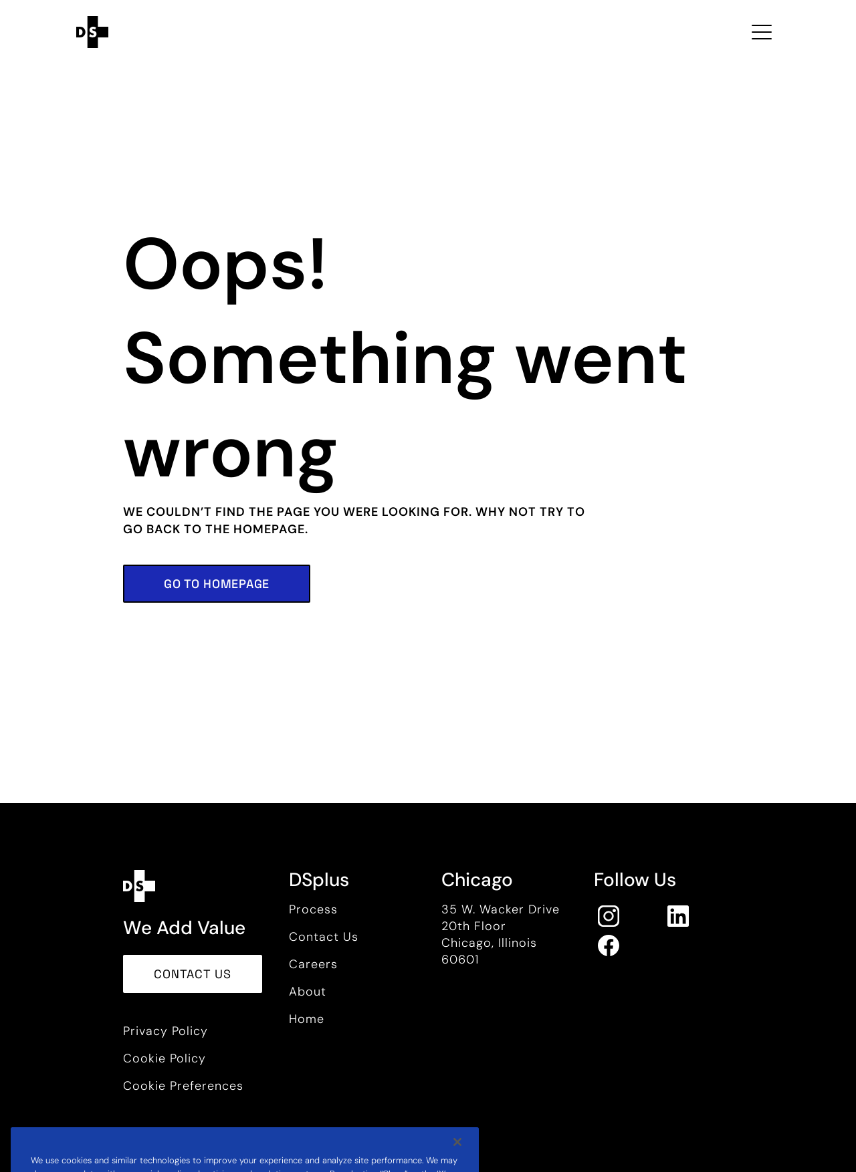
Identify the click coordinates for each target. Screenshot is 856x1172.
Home (306, 1019)
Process (313, 909)
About (307, 992)
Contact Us (323, 937)
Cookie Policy (164, 1058)
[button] (216, 584)
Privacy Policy (165, 1031)
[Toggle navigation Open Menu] (762, 32)
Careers (313, 964)
